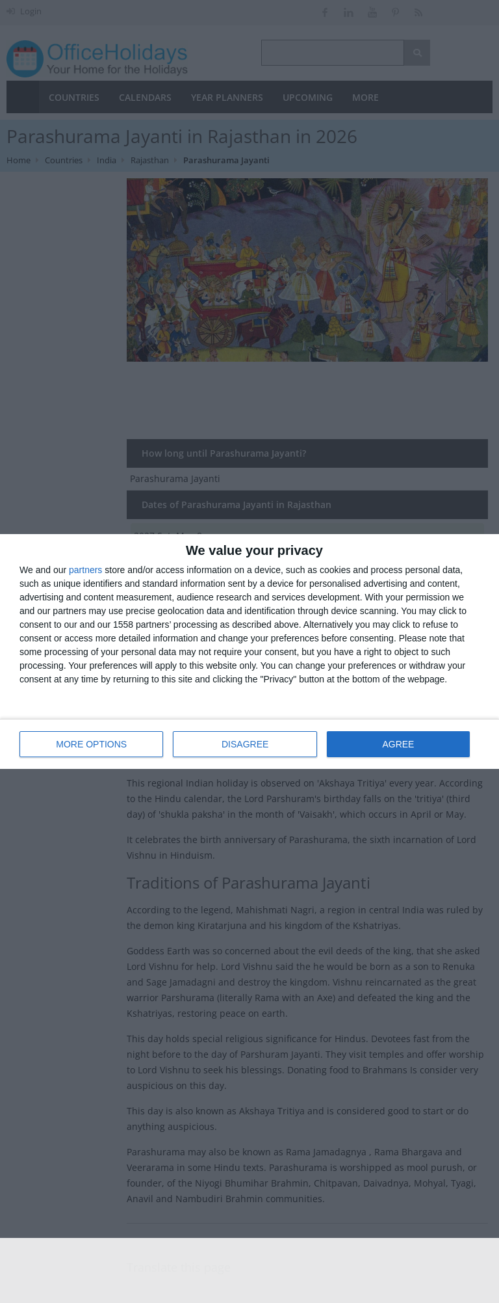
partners (85, 569)
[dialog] (249, 651)
